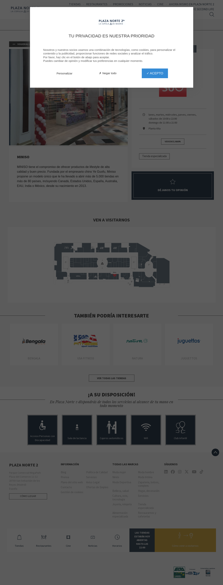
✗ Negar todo (107, 73)
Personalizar (64, 73)
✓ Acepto (155, 73)
